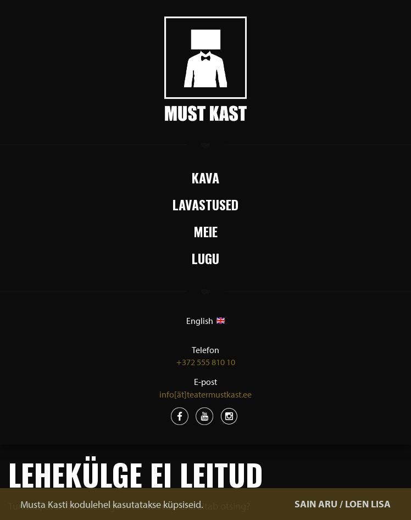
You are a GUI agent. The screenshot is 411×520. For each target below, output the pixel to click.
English (205, 320)
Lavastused (205, 204)
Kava (205, 177)
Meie (205, 231)
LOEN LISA (368, 503)
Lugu (205, 258)
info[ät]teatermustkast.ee (205, 394)
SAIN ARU (316, 503)
